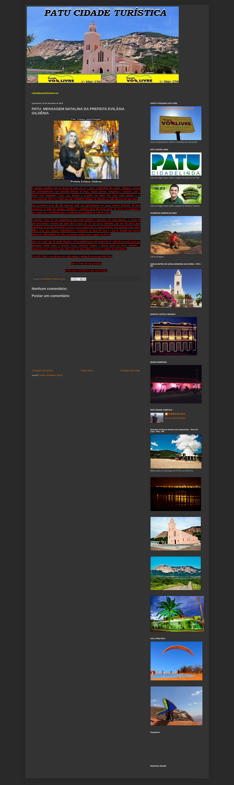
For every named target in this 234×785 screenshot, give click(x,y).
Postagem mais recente (42, 370)
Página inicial (86, 370)
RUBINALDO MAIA (177, 414)
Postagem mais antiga (130, 370)
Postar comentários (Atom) (51, 375)
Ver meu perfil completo (175, 418)
